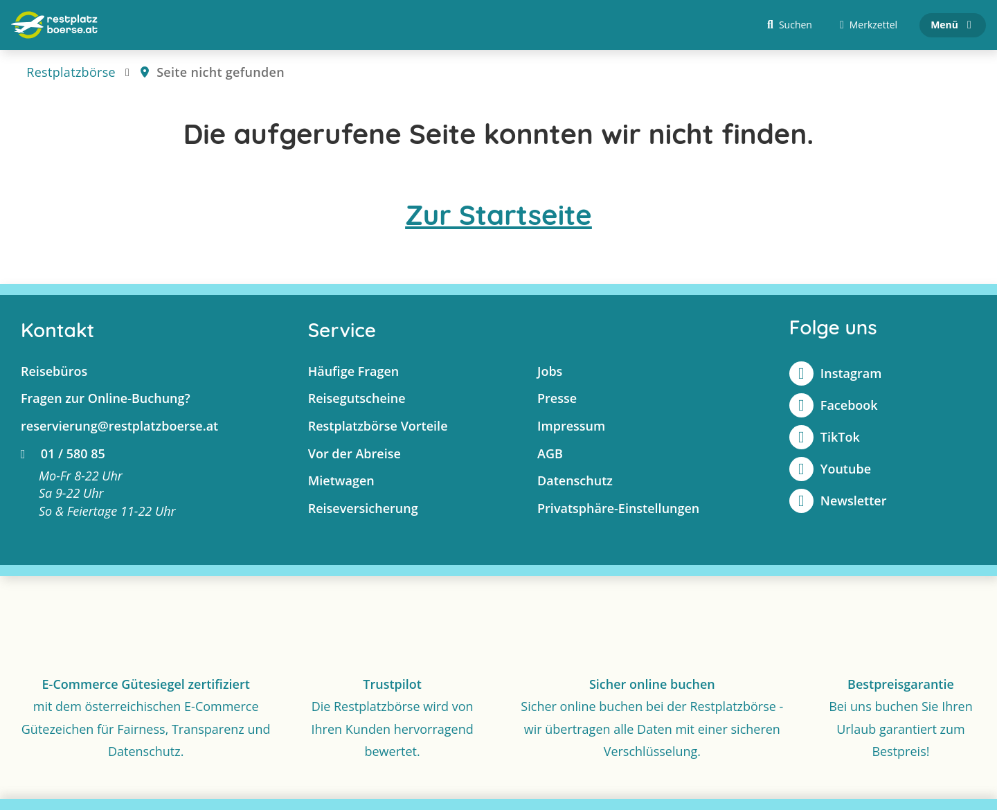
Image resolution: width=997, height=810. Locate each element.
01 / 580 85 (63, 453)
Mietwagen (341, 480)
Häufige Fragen (353, 371)
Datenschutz (575, 480)
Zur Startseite (498, 214)
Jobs (549, 371)
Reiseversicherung (363, 508)
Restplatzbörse (71, 72)
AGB (550, 453)
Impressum (571, 425)
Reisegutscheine (357, 398)
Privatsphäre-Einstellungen (618, 508)
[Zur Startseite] (54, 25)
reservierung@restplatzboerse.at (119, 425)
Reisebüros (54, 371)
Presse (557, 398)
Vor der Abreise (354, 453)
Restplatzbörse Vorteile (378, 425)
